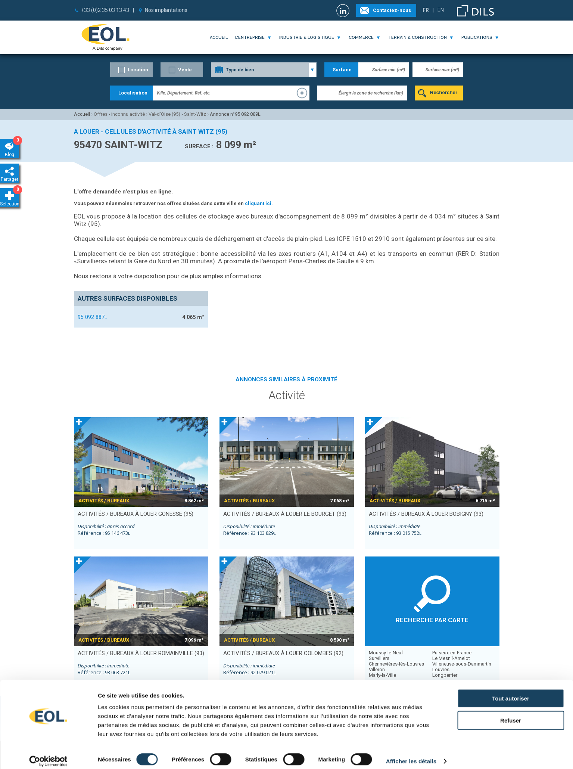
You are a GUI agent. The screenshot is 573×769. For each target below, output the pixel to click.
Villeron (377, 669)
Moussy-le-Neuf (386, 652)
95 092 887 (92, 317)
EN (440, 10)
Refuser (510, 713)
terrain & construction (417, 37)
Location (138, 69)
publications (476, 37)
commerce (361, 37)
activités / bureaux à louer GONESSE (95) (135, 514)
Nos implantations (166, 10)
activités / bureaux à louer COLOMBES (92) (283, 653)
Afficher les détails (411, 754)
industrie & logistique (306, 37)
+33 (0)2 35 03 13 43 (105, 10)
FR (426, 10)
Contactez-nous (392, 10)
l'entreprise (250, 37)
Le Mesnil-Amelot (451, 658)
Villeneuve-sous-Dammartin (461, 664)
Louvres (440, 669)
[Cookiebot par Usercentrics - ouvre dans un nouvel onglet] (48, 754)
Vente (185, 69)
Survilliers (379, 658)
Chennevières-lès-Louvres (396, 664)
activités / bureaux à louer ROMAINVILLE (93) (141, 653)
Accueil (219, 37)
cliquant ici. (259, 203)
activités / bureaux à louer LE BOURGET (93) (284, 514)
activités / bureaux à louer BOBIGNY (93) (426, 514)
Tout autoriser (510, 691)
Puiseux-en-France (451, 652)
